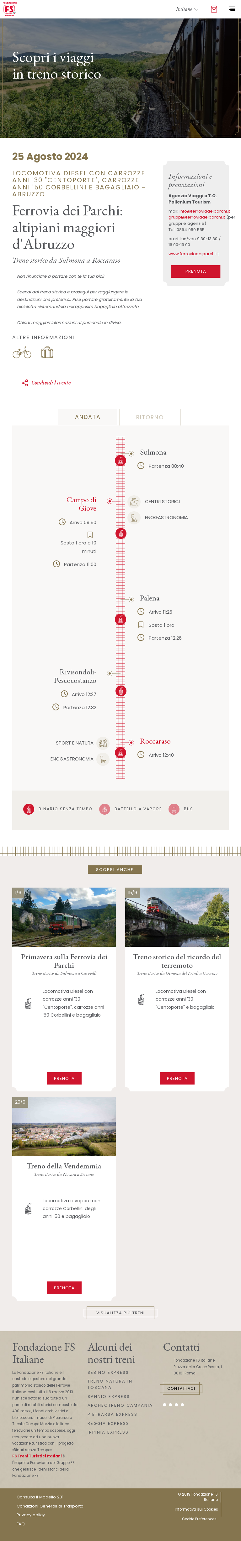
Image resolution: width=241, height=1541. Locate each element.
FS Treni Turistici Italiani (37, 1456)
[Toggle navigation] (232, 9)
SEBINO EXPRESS (108, 1372)
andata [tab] (88, 417)
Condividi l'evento (46, 382)
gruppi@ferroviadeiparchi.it (197, 217)
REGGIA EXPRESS (108, 1423)
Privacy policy (31, 1515)
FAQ (21, 1524)
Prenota (64, 1078)
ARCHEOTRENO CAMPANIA (120, 1405)
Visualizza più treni (120, 1313)
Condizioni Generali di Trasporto (50, 1506)
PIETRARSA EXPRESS (112, 1414)
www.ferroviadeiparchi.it (194, 254)
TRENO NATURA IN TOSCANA (110, 1384)
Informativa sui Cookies (196, 1509)
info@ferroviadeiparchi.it (204, 211)
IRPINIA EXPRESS (108, 1432)
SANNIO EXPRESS (109, 1396)
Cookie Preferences (199, 1519)
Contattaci (181, 1388)
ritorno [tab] (150, 417)
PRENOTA (195, 271)
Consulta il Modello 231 (40, 1497)
